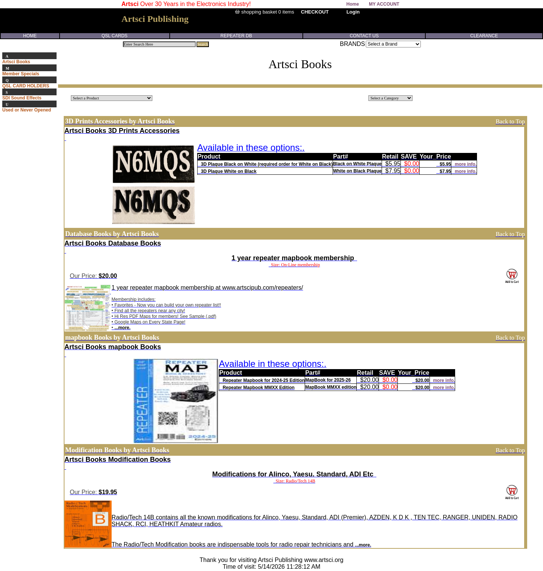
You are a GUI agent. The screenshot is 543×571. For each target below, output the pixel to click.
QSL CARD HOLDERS (25, 86)
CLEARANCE (484, 35)
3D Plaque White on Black (228, 171)
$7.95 (445, 171)
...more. (122, 327)
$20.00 (422, 380)
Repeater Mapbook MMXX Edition (258, 387)
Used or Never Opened (26, 110)
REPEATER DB (236, 35)
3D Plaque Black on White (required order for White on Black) (267, 164)
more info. (466, 164)
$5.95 (445, 164)
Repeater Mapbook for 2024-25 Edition (263, 380)
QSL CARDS (114, 35)
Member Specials (20, 73)
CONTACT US (364, 35)
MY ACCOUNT (384, 4)
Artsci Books (16, 61)
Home (353, 4)
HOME (30, 35)
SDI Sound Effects (21, 98)
